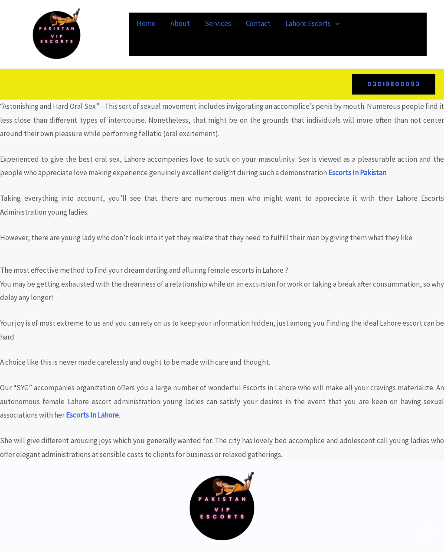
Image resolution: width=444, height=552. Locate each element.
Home (146, 23)
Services (218, 23)
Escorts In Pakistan (357, 172)
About (180, 23)
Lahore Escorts (312, 23)
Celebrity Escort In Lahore (181, 45)
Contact (258, 23)
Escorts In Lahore (92, 415)
